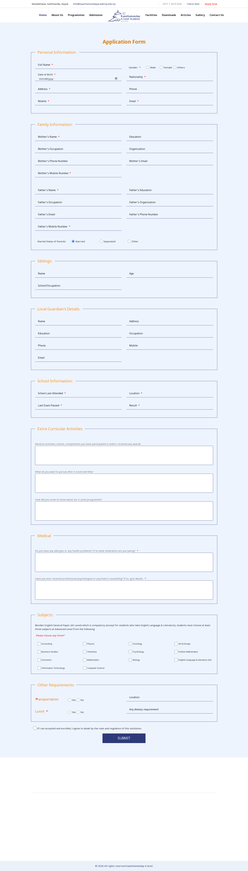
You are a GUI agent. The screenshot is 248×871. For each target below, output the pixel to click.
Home (43, 15)
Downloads (169, 15)
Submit (124, 738)
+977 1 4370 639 (172, 3)
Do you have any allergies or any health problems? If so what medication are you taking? (86, 551)
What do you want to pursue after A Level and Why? (64, 471)
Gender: (135, 67)
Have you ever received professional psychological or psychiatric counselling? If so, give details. (90, 578)
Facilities (151, 15)
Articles (186, 15)
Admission (95, 15)
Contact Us (217, 15)
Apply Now (211, 3)
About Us (57, 15)
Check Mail (193, 3)
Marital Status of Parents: (51, 241)
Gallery (200, 15)
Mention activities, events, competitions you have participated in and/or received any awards (88, 443)
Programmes (76, 15)
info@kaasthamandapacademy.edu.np (94, 3)
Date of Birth (46, 74)
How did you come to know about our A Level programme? (68, 499)
